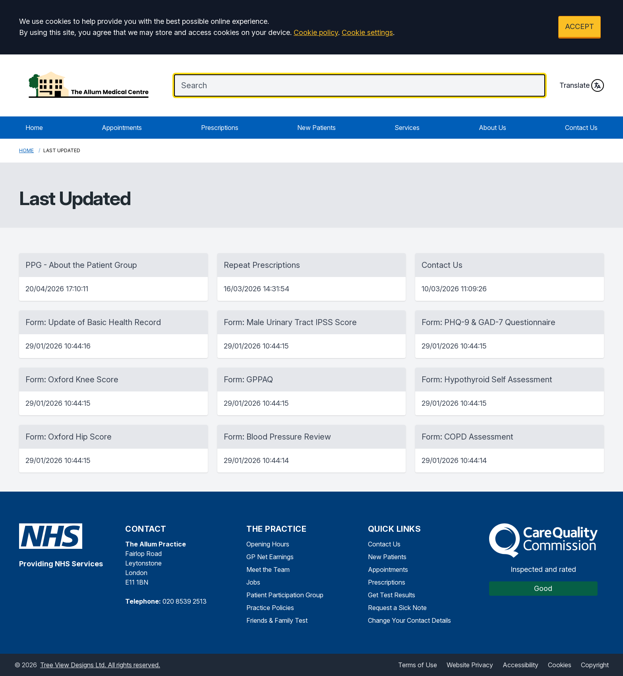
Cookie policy (316, 32)
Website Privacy (470, 665)
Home (34, 128)
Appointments (122, 128)
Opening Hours (267, 544)
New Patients (316, 128)
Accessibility (520, 665)
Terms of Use (417, 665)
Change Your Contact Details (409, 620)
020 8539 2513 (185, 601)
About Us (492, 128)
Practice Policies (270, 608)
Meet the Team (268, 569)
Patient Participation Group (284, 595)
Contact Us (581, 128)
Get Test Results (391, 595)
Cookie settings (367, 32)
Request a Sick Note (397, 608)
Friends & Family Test (277, 620)
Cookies (559, 665)
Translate (581, 85)
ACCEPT (579, 26)
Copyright (595, 665)
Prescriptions (219, 128)
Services (407, 128)
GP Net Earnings (270, 557)
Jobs (253, 582)
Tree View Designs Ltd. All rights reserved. (100, 665)
